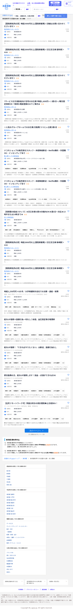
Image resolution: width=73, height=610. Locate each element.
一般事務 (9, 532)
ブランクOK (10, 552)
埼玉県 (8, 482)
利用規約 (20, 589)
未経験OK (9, 566)
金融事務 (9, 540)
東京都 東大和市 (11, 514)
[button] (36, 431)
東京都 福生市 (10, 511)
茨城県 (8, 476)
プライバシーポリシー (32, 589)
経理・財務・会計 (11, 534)
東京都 (25, 458)
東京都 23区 (10, 508)
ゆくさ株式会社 (8, 217)
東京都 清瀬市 (10, 494)
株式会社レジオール (10, 107)
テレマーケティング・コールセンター (17, 526)
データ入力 (10, 523)
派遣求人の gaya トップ (10, 15)
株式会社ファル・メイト (11, 29)
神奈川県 (9, 485)
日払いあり (10, 569)
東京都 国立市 (10, 505)
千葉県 (8, 479)
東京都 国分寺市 (11, 500)
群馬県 (8, 473)
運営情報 (44, 589)
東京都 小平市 (10, 497)
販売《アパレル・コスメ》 (14, 543)
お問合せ (52, 589)
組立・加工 (10, 529)
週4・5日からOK (11, 555)
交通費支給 (10, 561)
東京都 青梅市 (10, 503)
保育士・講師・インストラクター (16, 537)
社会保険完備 (10, 558)
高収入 (8, 572)
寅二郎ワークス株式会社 (11, 156)
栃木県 (8, 471)
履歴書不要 (10, 564)
